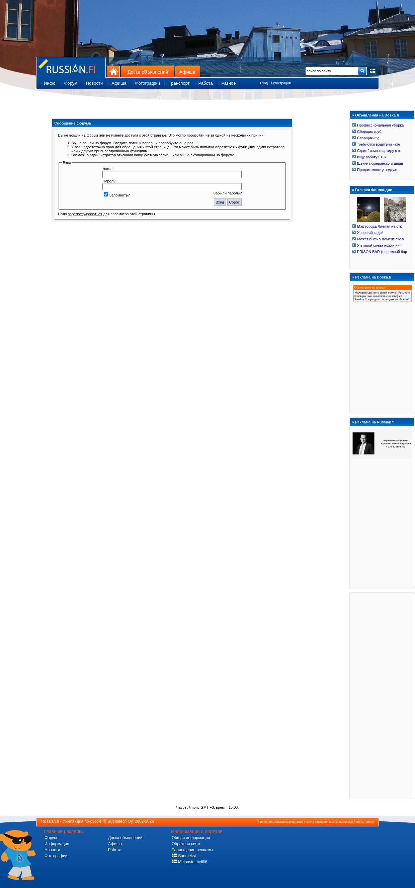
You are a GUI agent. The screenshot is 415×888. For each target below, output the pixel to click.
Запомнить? (117, 195)
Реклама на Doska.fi (373, 277)
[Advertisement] (382, 695)
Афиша (187, 71)
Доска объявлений (147, 71)
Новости (52, 849)
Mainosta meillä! (189, 862)
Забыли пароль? (228, 193)
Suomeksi (184, 856)
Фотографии (56, 856)
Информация (57, 843)
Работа (114, 849)
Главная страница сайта (71, 67)
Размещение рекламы (192, 849)
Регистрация (280, 83)
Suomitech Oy (120, 821)
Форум (51, 837)
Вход (264, 83)
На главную (113, 71)
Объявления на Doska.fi (377, 115)
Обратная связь (186, 843)
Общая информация (191, 837)
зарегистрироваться (85, 214)
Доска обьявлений (125, 837)
